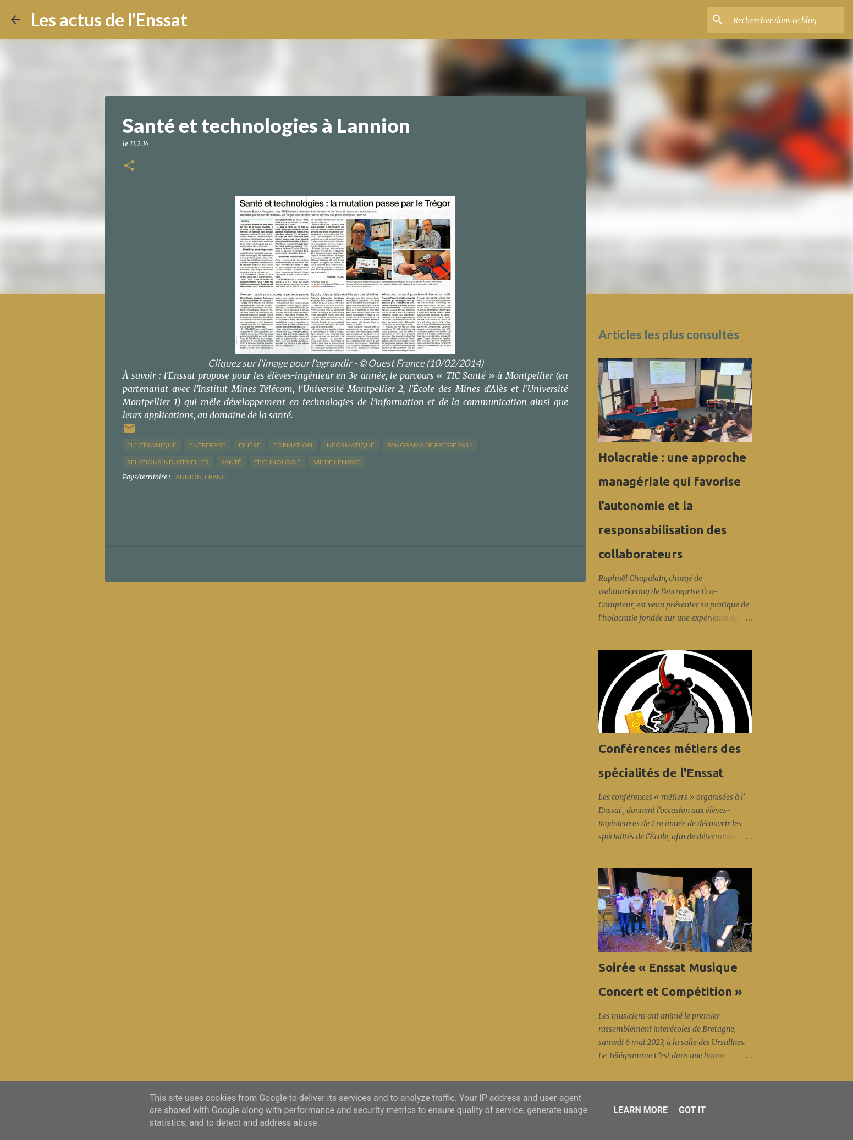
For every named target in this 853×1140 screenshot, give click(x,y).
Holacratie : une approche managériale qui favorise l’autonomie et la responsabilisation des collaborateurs (672, 505)
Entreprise (207, 445)
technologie (277, 462)
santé (231, 462)
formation (292, 445)
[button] (129, 166)
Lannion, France (201, 477)
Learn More (641, 1110)
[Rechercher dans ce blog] (786, 20)
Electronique (152, 445)
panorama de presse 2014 (430, 445)
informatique (350, 445)
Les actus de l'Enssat (109, 19)
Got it (692, 1110)
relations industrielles (167, 462)
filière (250, 445)
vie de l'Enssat (337, 462)
